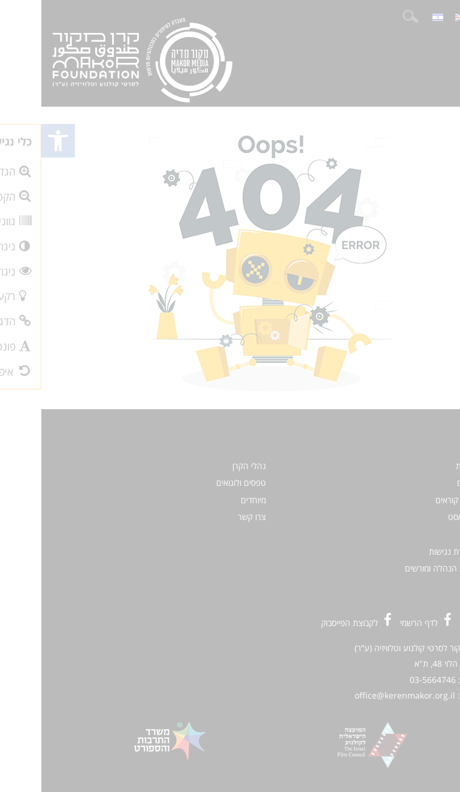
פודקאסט (422, 516)
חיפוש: (369, 16)
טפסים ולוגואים (200, 482)
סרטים (426, 482)
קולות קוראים (415, 500)
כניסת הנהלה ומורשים (400, 568)
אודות (428, 534)
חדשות (425, 465)
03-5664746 (391, 679)
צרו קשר (210, 516)
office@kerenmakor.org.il (363, 695)
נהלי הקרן (208, 465)
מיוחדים (212, 500)
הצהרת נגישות (412, 551)
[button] (17, 141)
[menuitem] (419, 16)
